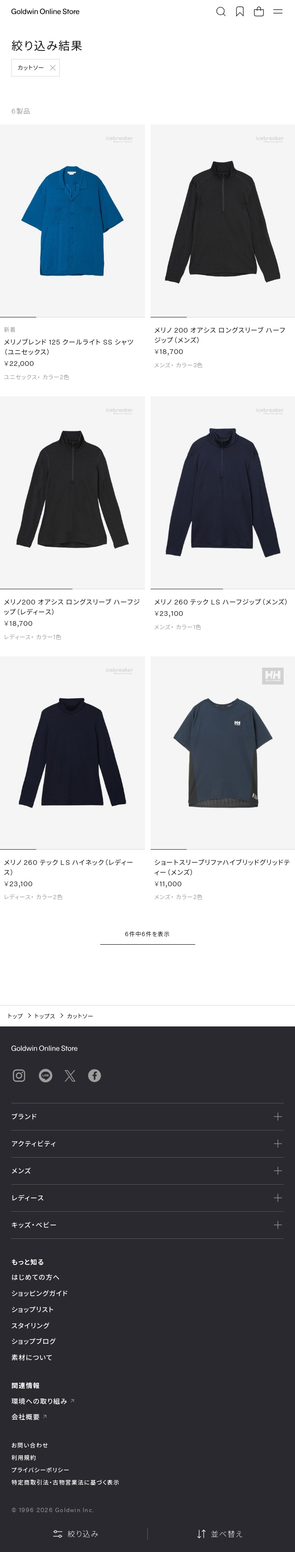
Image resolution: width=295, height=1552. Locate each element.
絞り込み (75, 1534)
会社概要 (29, 1416)
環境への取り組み (43, 1401)
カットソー (31, 67)
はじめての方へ (35, 1277)
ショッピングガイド (39, 1293)
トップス (45, 1016)
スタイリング (30, 1325)
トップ (15, 1016)
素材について (32, 1357)
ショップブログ (33, 1341)
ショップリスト (32, 1309)
